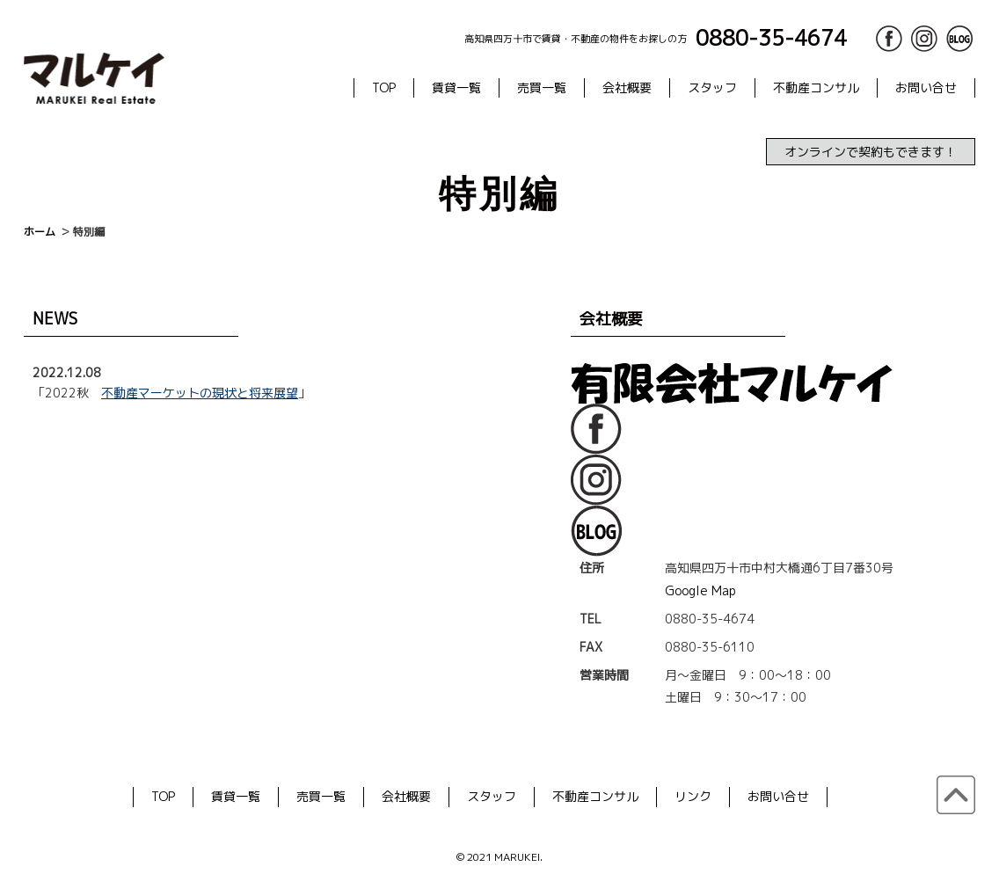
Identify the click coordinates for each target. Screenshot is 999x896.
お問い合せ (926, 87)
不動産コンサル (816, 87)
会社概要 (627, 87)
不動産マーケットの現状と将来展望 (199, 392)
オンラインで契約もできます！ (870, 151)
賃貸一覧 (456, 87)
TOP (384, 87)
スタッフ (712, 87)
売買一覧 (541, 87)
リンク (693, 796)
